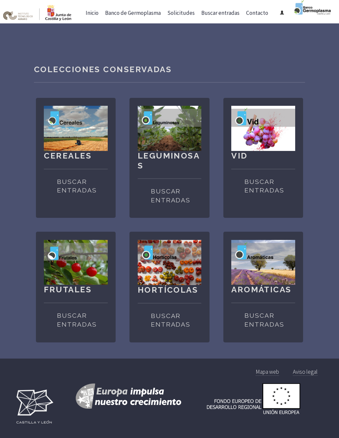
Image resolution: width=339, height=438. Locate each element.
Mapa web (267, 371)
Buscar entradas (77, 186)
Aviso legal (305, 371)
